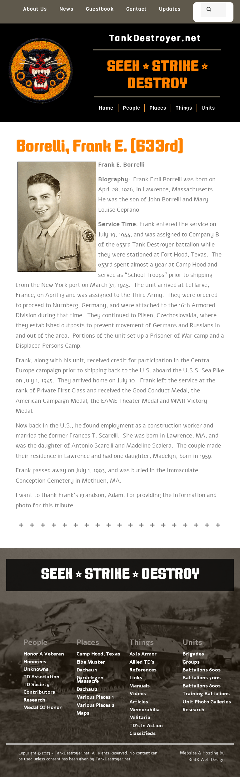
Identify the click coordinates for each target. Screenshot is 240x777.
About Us (35, 9)
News (66, 9)
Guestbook (100, 9)
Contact (136, 9)
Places (158, 108)
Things (184, 108)
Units (208, 108)
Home (106, 108)
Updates (170, 9)
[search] (205, 10)
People (131, 108)
